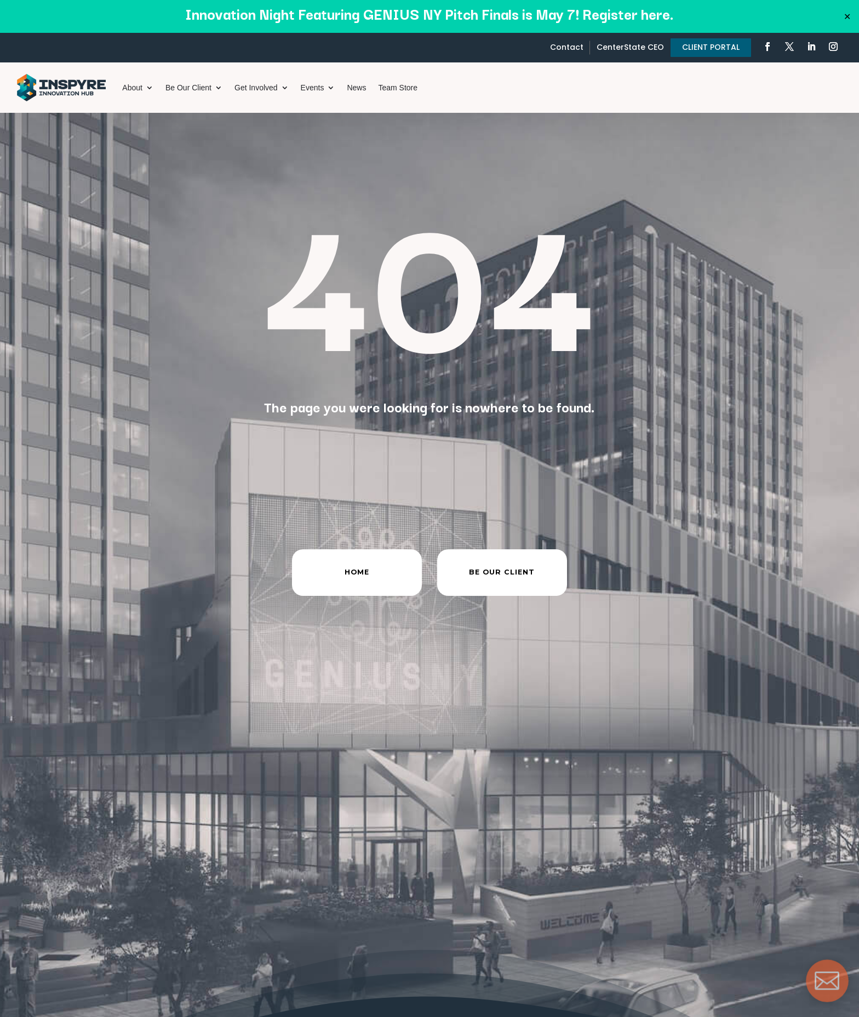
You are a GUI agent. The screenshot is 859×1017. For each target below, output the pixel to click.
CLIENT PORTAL (711, 47)
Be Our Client (188, 87)
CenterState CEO (630, 47)
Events (312, 87)
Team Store (397, 87)
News (356, 87)
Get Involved (256, 87)
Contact (566, 47)
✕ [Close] (847, 16)
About (132, 87)
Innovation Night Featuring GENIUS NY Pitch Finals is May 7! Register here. (429, 13)
